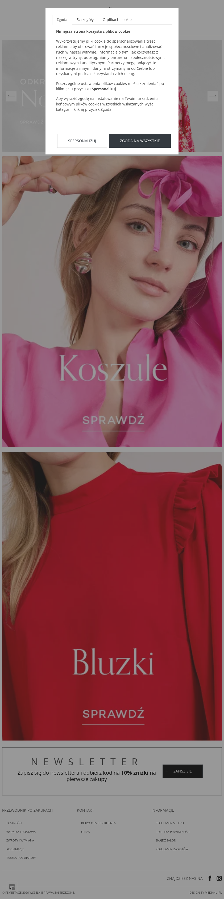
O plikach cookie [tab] (117, 19)
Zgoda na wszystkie (140, 140)
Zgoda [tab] (62, 19)
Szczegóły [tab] (85, 19)
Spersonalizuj (82, 140)
